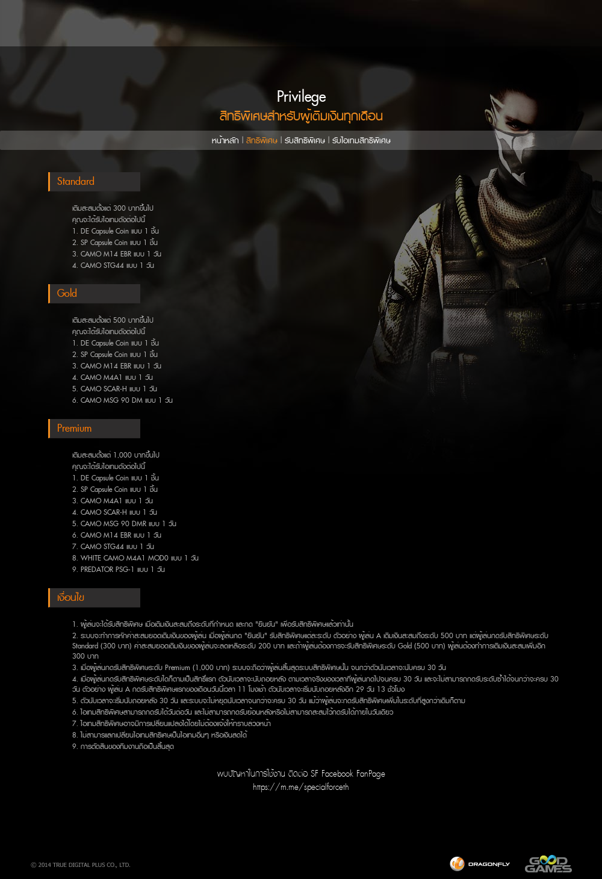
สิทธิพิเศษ (262, 140)
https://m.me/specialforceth (301, 787)
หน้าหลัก (225, 140)
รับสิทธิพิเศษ (305, 140)
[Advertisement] (301, 836)
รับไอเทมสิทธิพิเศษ (361, 140)
